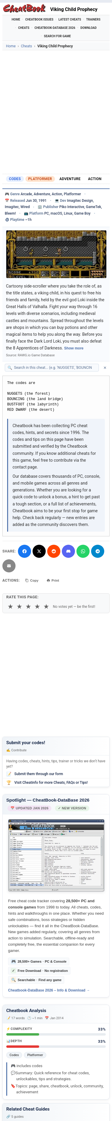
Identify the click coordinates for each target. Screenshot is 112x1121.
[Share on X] (39, 551)
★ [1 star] (10, 606)
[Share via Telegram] (97, 551)
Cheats (24, 27)
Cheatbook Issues (39, 19)
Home (16, 19)
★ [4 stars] (37, 606)
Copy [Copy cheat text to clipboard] (32, 580)
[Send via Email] (9, 565)
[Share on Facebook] (24, 551)
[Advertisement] (56, 112)
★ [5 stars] (46, 606)
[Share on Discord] (68, 551)
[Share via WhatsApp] (83, 551)
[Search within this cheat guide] (55, 367)
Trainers (93, 19)
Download (88, 27)
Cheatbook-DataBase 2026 (54, 27)
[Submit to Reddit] (53, 551)
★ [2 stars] (19, 606)
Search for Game (57, 36)
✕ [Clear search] (105, 368)
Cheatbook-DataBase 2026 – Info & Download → (49, 990)
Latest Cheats (70, 19)
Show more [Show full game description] (74, 348)
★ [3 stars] (28, 606)
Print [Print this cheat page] (53, 580)
